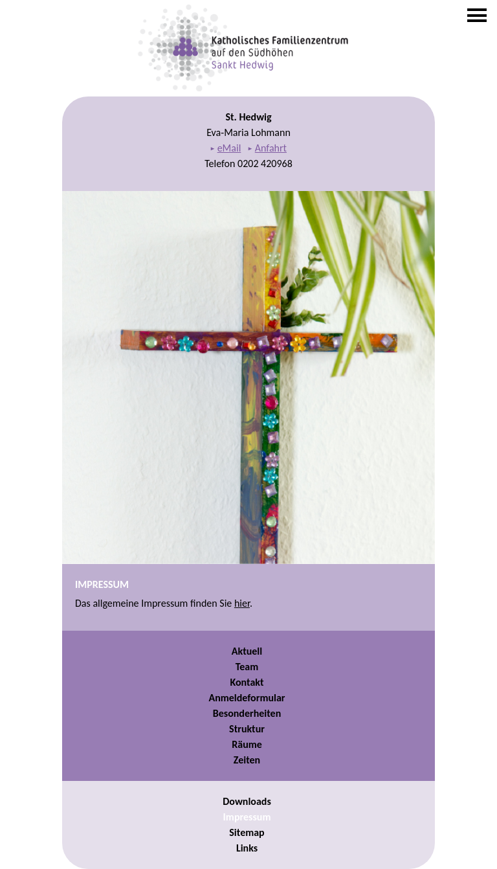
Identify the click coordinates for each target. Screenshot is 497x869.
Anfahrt (271, 148)
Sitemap (246, 832)
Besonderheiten (247, 713)
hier (242, 603)
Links (247, 848)
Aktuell (247, 651)
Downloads (247, 801)
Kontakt (247, 682)
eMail (229, 148)
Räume (247, 744)
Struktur (247, 729)
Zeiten (247, 760)
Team (247, 666)
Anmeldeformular (246, 698)
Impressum (247, 817)
